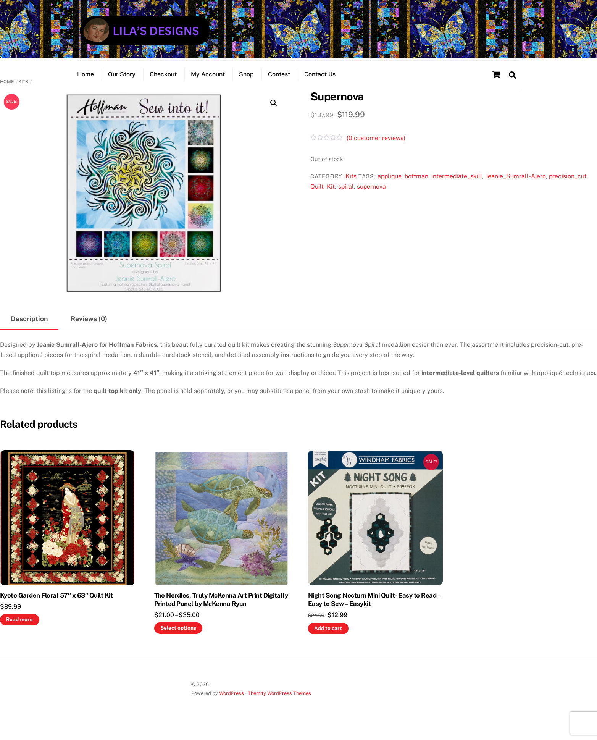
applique (390, 187)
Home (85, 82)
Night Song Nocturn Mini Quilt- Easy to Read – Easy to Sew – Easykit (374, 611)
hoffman (416, 187)
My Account (208, 82)
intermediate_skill (456, 187)
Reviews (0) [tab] (89, 330)
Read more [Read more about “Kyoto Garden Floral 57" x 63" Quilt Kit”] (19, 631)
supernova (371, 198)
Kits (23, 93)
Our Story (122, 82)
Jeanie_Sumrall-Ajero (516, 187)
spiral (346, 198)
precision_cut (568, 187)
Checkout (163, 82)
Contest (279, 82)
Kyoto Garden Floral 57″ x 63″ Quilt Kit (56, 607)
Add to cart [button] (328, 640)
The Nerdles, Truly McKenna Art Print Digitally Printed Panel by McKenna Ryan (221, 611)
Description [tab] (29, 330)
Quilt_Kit (322, 198)
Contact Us (320, 82)
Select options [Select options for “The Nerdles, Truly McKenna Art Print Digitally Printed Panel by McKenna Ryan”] (178, 639)
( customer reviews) (376, 149)
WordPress (231, 705)
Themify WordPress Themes (279, 705)
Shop (246, 82)
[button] (274, 114)
